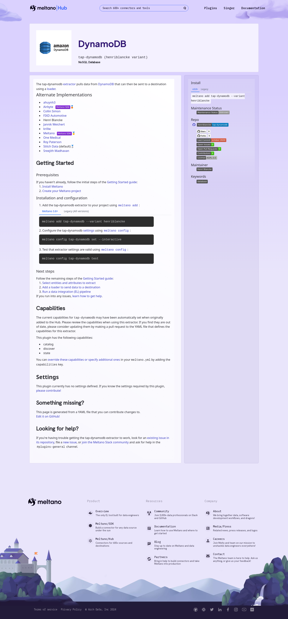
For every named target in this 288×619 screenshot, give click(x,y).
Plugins (210, 8)
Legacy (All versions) (76, 211)
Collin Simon (52, 111)
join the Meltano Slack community (105, 442)
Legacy (204, 89)
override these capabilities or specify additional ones (84, 360)
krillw (47, 129)
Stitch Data (51, 146)
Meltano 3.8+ (50, 211)
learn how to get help (87, 296)
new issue (70, 442)
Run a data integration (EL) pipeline (66, 292)
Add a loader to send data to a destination (71, 287)
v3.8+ (195, 89)
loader (51, 89)
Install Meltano (52, 186)
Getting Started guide (122, 182)
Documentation (253, 8)
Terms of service (45, 609)
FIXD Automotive (54, 116)
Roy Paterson (52, 142)
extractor (69, 84)
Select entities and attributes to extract (69, 283)
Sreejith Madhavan (56, 151)
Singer (229, 8)
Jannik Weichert (54, 124)
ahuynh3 (49, 102)
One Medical (52, 138)
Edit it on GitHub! (48, 416)
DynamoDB (106, 84)
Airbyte (48, 107)
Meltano (49, 133)
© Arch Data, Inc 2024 (100, 609)
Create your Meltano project (61, 191)
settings (88, 230)
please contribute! (48, 391)
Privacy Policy (71, 609)
